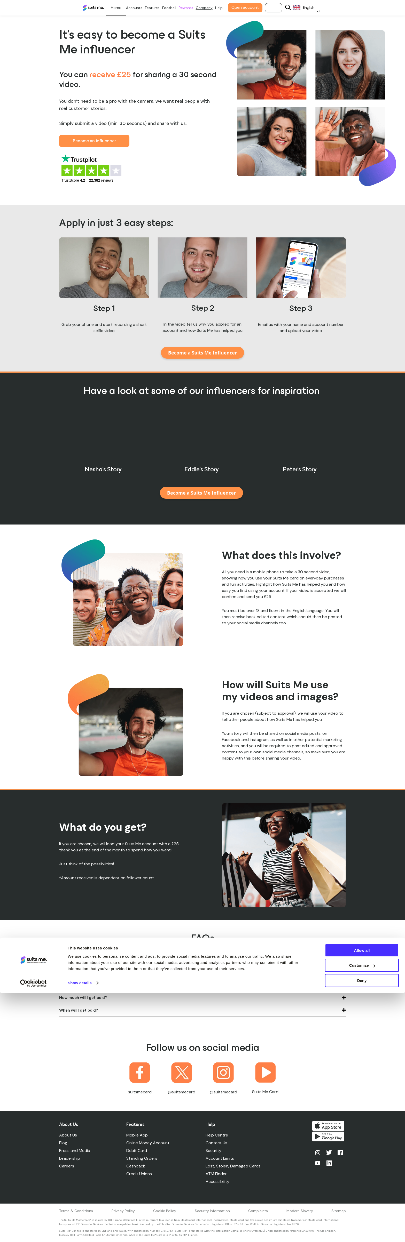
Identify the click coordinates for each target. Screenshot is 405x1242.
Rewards (193, 7)
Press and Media (74, 1150)
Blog (63, 1143)
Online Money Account (148, 1143)
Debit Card (137, 1150)
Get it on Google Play (330, 1138)
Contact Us (217, 1143)
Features (159, 7)
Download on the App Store (330, 1126)
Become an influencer (94, 140)
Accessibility (218, 1181)
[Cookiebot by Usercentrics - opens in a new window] (33, 1232)
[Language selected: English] (313, 8)
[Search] (295, 8)
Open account (252, 7)
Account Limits (221, 1158)
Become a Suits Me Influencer (202, 353)
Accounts (141, 7)
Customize (362, 1214)
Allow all (362, 1199)
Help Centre (218, 1135)
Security (214, 1150)
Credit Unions (139, 1173)
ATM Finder (217, 1173)
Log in (280, 7)
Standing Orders (142, 1158)
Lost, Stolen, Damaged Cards (234, 1166)
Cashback (136, 1166)
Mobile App (137, 1135)
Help (226, 7)
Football (176, 7)
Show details (80, 1231)
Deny (362, 1229)
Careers (66, 1166)
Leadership (69, 1158)
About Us (68, 1135)
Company (211, 7)
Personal (123, 7)
